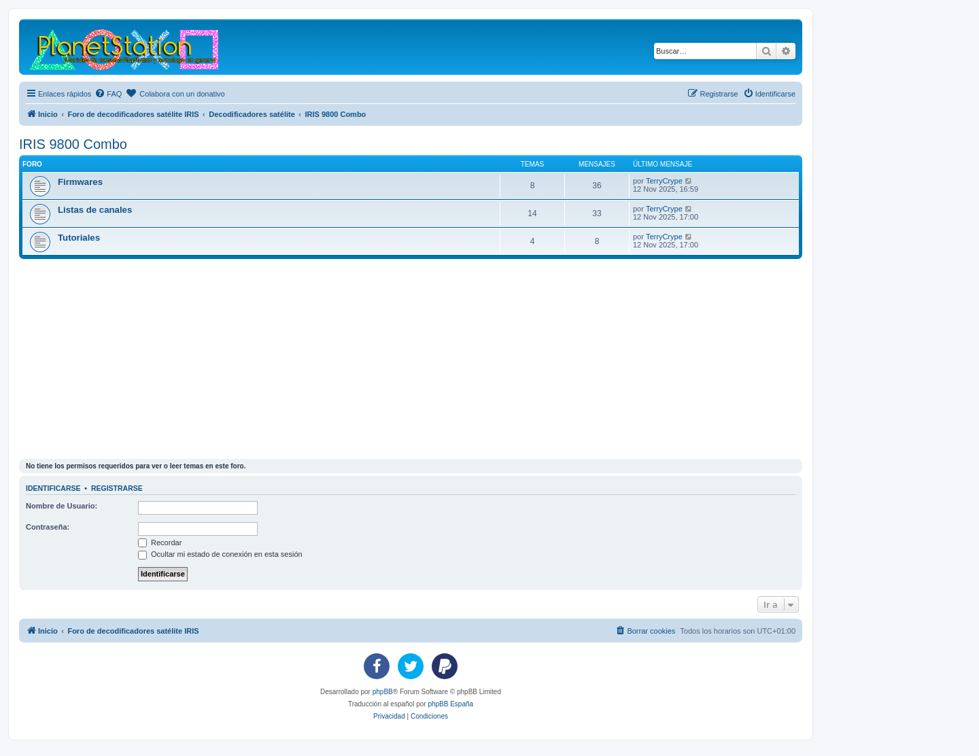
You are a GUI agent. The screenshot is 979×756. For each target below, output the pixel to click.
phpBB (383, 691)
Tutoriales (79, 238)
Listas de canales (95, 210)
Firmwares (80, 182)
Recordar (160, 542)
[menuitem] (108, 94)
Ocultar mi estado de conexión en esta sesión (220, 554)
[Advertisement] (427, 361)
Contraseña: (47, 527)
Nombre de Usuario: (61, 506)
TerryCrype (664, 181)
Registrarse (117, 488)
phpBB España (450, 704)
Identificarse (53, 488)
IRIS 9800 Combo (73, 144)
